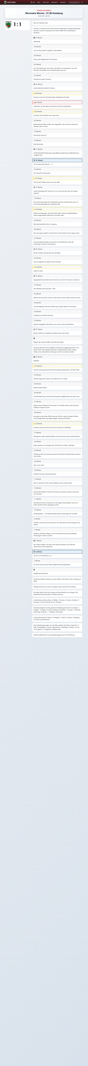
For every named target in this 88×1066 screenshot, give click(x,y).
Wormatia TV (54, 2)
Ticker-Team (46, 2)
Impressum (63, 2)
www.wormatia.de (74, 2)
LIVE (33, 2)
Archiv (38, 2)
